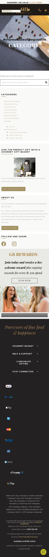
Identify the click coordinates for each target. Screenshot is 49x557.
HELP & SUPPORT (22, 354)
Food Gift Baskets (10, 115)
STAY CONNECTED (23, 371)
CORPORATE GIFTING (23, 362)
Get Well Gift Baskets (11, 118)
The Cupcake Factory (28, 537)
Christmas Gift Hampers (18, 132)
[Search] (46, 82)
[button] (25, 345)
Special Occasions (10, 129)
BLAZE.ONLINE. (24, 549)
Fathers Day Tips (10, 113)
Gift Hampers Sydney (18, 507)
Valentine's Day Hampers (17, 496)
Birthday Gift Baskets (12, 101)
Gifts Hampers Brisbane (27, 509)
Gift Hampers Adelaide (32, 512)
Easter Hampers (36, 496)
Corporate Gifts (9, 107)
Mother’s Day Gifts (15, 138)
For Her (11, 127)
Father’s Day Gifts (15, 135)
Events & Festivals (10, 110)
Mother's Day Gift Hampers (21, 498)
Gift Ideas (7, 121)
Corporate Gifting (10, 104)
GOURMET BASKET (23, 346)
